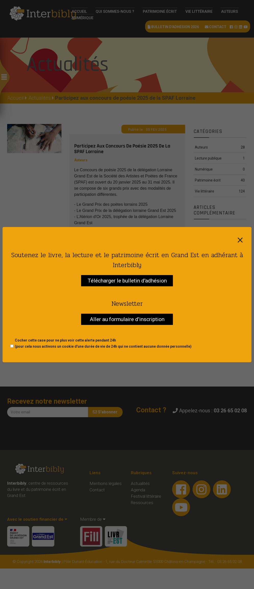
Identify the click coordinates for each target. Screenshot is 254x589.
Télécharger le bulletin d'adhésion (127, 281)
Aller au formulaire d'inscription (127, 319)
